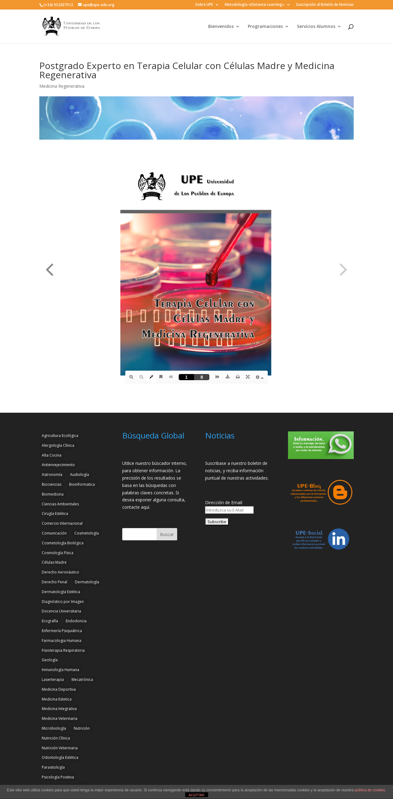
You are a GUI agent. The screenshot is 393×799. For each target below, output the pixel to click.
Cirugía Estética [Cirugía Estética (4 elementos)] (55, 513)
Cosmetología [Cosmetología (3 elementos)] (86, 533)
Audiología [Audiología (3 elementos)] (79, 474)
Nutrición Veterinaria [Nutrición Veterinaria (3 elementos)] (60, 748)
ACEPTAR (196, 795)
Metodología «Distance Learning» (254, 5)
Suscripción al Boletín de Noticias (325, 5)
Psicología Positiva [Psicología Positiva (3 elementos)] (58, 777)
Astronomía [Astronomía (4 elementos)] (52, 474)
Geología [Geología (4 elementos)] (50, 659)
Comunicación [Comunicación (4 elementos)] (54, 533)
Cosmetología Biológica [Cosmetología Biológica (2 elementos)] (63, 543)
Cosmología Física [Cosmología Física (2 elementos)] (57, 552)
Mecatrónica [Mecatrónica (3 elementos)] (82, 679)
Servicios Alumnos (316, 26)
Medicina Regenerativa (61, 86)
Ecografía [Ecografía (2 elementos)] (50, 620)
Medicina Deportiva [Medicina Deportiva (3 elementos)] (59, 689)
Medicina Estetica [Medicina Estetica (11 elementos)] (57, 699)
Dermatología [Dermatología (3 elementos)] (87, 582)
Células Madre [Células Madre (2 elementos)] (54, 562)
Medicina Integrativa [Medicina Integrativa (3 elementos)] (59, 708)
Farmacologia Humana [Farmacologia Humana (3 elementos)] (61, 640)
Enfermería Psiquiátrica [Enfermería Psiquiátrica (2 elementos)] (62, 630)
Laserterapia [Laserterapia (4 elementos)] (53, 679)
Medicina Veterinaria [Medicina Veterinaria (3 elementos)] (59, 718)
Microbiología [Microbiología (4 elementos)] (54, 728)
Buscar (167, 534)
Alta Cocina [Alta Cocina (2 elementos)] (51, 455)
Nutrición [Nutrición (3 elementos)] (82, 728)
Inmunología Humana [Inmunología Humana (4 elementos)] (60, 669)
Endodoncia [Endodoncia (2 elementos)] (76, 620)
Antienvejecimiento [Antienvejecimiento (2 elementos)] (58, 464)
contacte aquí (135, 507)
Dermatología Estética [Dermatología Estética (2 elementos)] (61, 591)
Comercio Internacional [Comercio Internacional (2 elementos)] (62, 523)
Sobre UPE (204, 5)
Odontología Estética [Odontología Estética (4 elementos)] (60, 757)
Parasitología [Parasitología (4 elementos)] (53, 767)
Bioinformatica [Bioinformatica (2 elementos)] (82, 484)
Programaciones (265, 26)
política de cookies (370, 790)
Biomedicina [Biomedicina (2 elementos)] (53, 494)
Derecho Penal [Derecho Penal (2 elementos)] (54, 582)
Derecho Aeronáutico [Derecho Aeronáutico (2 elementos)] (60, 572)
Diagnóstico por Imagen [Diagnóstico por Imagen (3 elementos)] (63, 601)
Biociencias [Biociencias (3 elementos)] (51, 484)
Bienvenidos (221, 26)
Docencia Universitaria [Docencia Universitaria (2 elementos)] (61, 611)
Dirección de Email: (224, 502)
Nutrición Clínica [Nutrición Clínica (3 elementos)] (56, 738)
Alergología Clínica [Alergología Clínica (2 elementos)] (58, 445)
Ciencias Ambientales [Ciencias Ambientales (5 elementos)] (60, 504)
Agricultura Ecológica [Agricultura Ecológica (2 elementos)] (60, 435)
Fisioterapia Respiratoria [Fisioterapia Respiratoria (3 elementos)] (63, 650)
